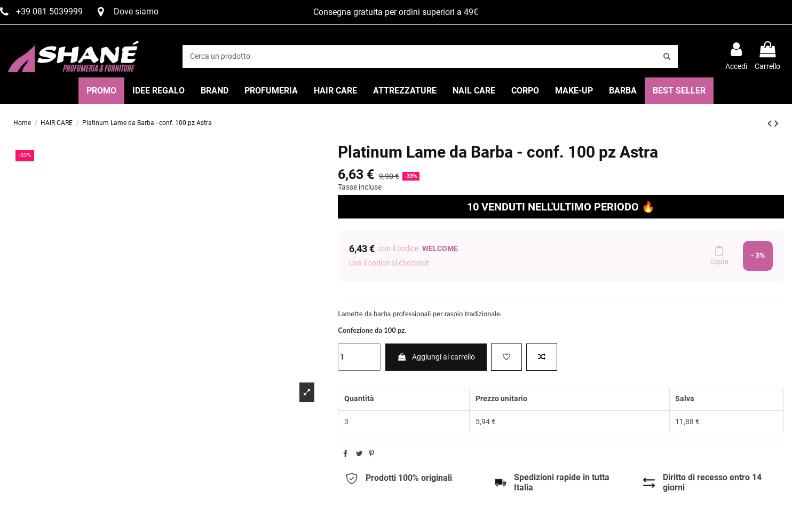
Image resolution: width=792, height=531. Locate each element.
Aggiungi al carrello (436, 357)
